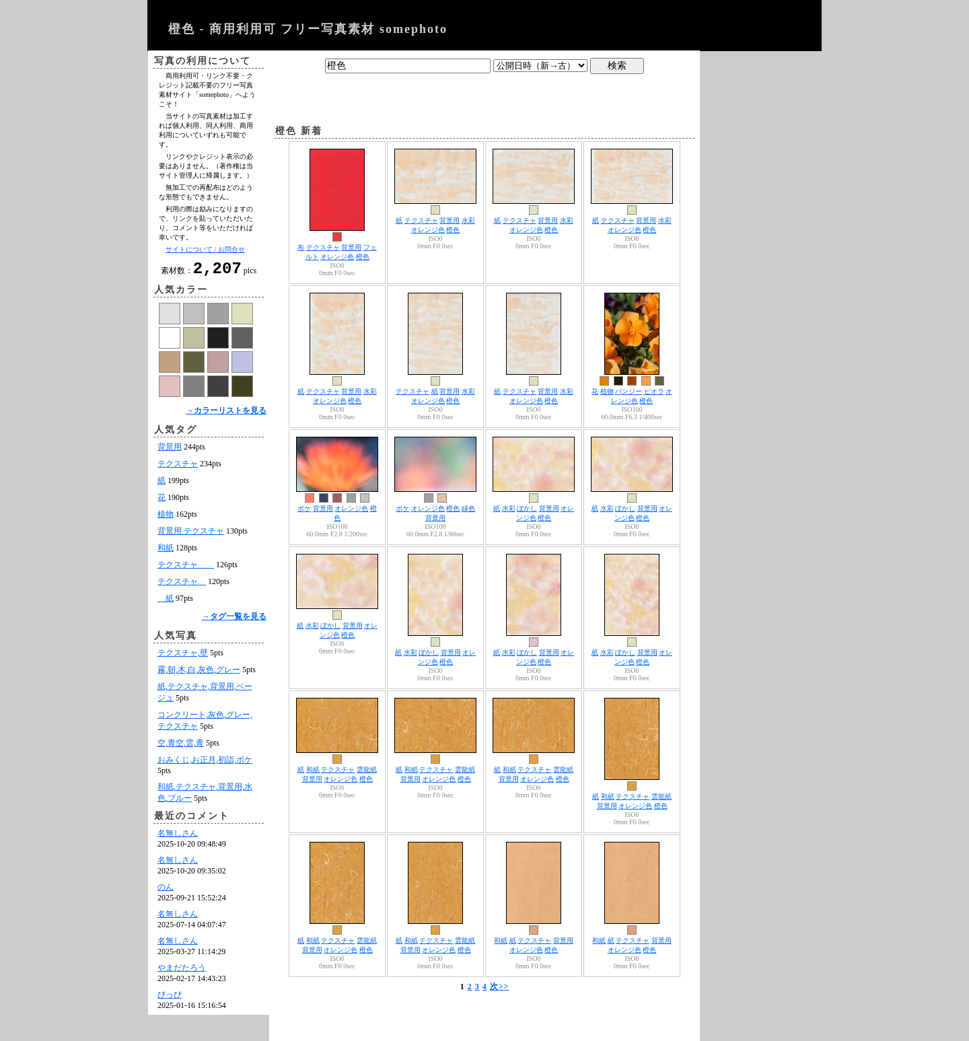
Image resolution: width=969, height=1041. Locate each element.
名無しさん (177, 837)
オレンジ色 (337, 256)
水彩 (468, 220)
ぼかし (527, 508)
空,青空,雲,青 (180, 747)
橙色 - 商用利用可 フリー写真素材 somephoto (307, 29)
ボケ (304, 508)
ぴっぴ (169, 998)
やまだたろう (181, 971)
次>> (499, 986)
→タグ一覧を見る (234, 620)
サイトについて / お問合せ (205, 249)
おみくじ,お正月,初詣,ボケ (204, 763)
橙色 (362, 256)
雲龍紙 (367, 769)
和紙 (165, 552)
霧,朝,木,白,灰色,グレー (198, 673)
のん (165, 891)
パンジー (628, 391)
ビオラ (654, 391)
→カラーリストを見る (226, 414)
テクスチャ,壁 (182, 656)
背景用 (169, 451)
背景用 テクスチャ (190, 535)
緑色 (468, 508)
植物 (165, 518)
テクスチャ (177, 467)
